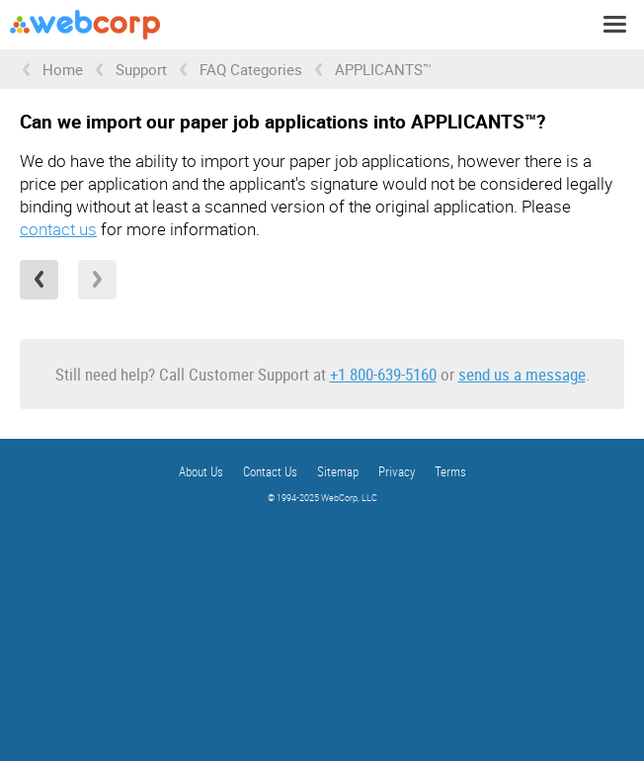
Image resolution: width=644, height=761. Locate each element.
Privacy (396, 471)
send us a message (522, 374)
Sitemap (338, 471)
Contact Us (270, 471)
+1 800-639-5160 (383, 374)
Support (141, 69)
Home (62, 69)
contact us (58, 228)
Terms (450, 471)
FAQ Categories (251, 69)
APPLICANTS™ (383, 69)
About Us (201, 471)
